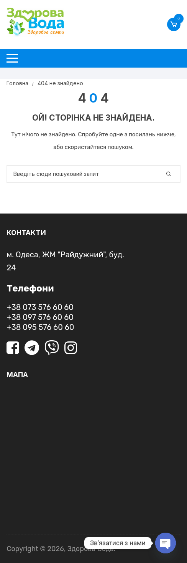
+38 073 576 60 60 (40, 307)
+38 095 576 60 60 (40, 327)
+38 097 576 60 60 (40, 317)
